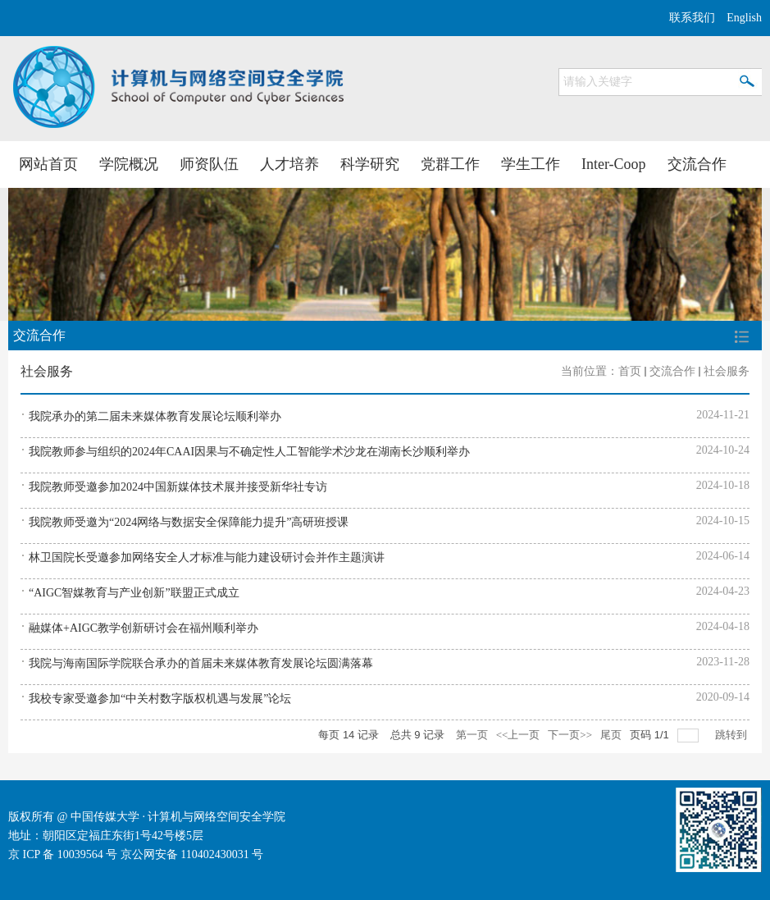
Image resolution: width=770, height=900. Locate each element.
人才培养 (289, 164)
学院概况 (128, 164)
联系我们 (692, 17)
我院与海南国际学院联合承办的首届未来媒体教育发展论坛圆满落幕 (201, 663)
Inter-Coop (613, 164)
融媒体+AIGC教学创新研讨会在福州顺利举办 (143, 628)
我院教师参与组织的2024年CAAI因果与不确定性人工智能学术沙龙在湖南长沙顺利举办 (249, 451)
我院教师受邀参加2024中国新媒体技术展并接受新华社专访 (178, 487)
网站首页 (48, 164)
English (744, 17)
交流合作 (697, 164)
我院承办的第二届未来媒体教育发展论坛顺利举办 (155, 416)
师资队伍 (209, 164)
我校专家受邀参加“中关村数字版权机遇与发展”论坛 (160, 698)
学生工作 (530, 164)
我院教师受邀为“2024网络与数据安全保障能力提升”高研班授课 (189, 522)
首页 (629, 371)
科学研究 (369, 164)
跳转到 (732, 735)
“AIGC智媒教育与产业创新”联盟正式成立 (134, 593)
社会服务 (726, 371)
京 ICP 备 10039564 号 (62, 854)
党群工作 (450, 164)
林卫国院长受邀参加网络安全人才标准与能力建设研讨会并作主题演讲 (207, 557)
